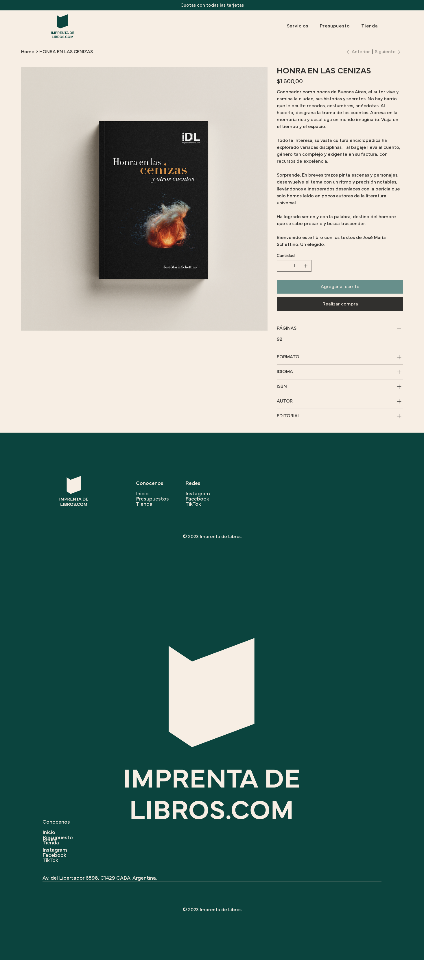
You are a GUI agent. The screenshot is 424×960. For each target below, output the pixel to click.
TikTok (50, 860)
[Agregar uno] (305, 266)
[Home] (27, 52)
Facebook (54, 855)
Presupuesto (58, 837)
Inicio (49, 832)
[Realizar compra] (340, 304)
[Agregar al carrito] (340, 287)
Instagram (55, 850)
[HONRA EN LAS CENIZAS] (66, 52)
